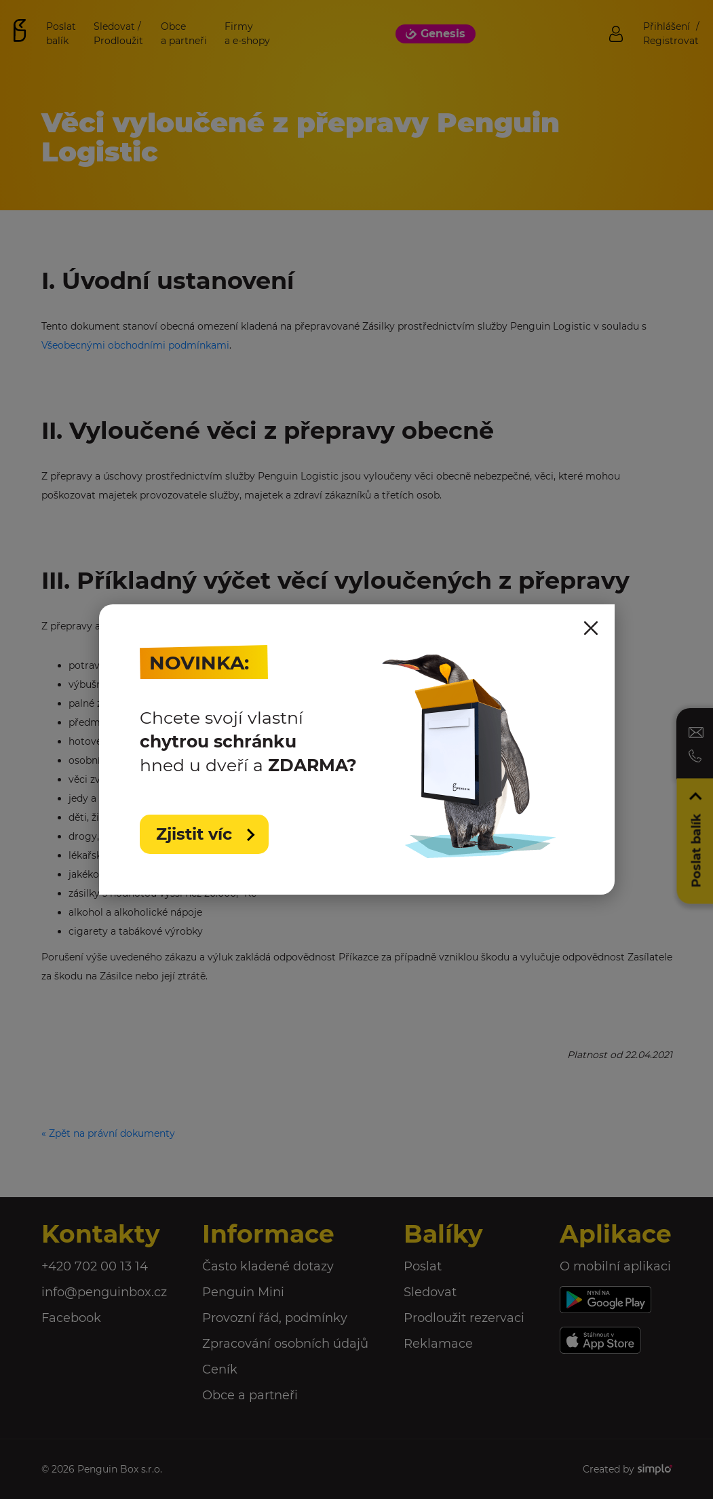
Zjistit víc (196, 834)
